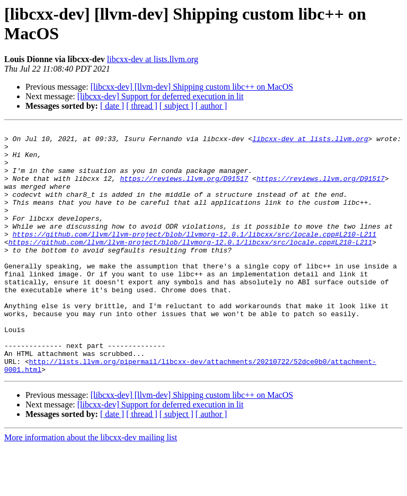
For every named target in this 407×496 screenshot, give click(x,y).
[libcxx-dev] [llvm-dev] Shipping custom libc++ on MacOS (192, 86)
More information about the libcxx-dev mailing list (90, 486)
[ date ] (112, 105)
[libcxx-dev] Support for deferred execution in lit (160, 96)
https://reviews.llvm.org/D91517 (184, 189)
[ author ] (211, 105)
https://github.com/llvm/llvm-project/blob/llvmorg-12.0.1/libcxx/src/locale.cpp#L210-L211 (194, 256)
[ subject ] (176, 105)
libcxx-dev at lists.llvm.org (152, 59)
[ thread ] (141, 105)
